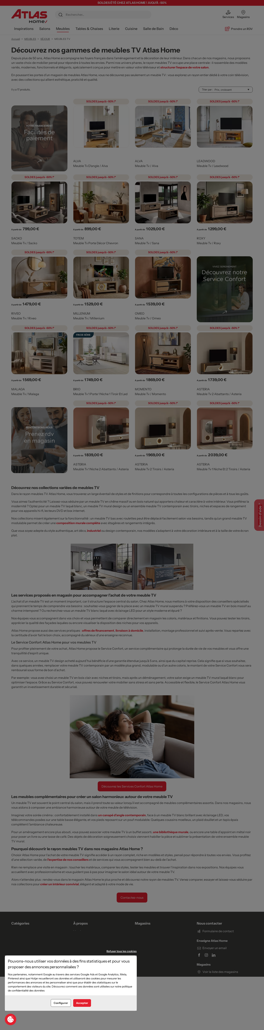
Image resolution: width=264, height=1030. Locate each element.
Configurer (61, 1003)
